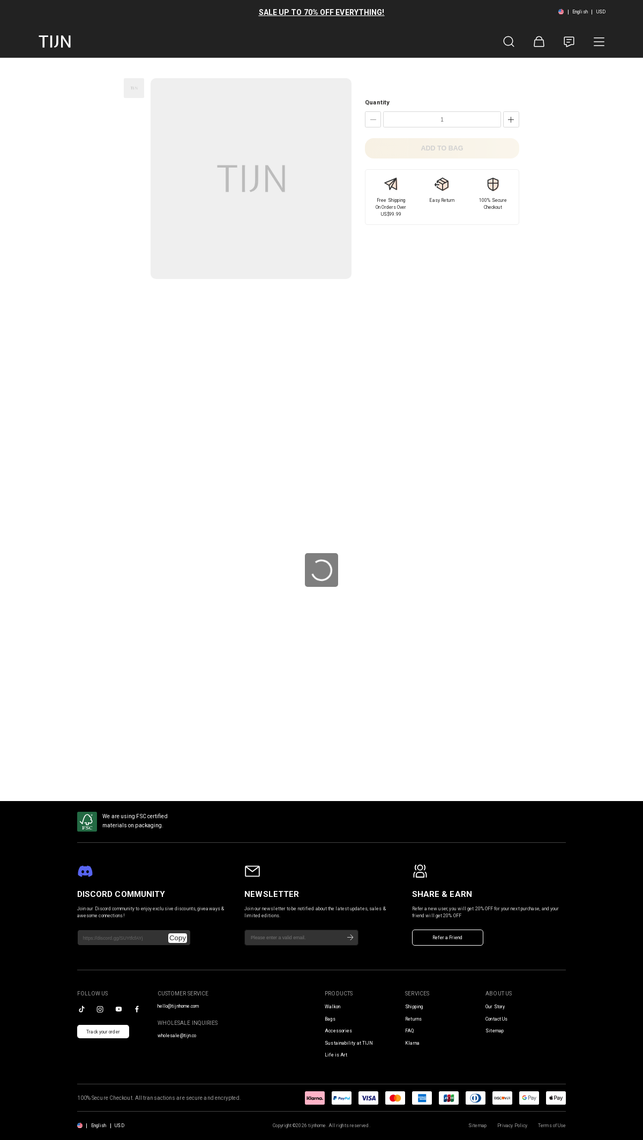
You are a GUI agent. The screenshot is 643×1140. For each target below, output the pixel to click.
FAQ (409, 1030)
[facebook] (137, 1009)
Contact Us (496, 1019)
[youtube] (119, 1009)
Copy (177, 938)
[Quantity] (442, 119)
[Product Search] (509, 41)
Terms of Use (552, 1125)
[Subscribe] (350, 937)
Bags (330, 1019)
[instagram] (100, 1009)
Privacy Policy (512, 1125)
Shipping (414, 1006)
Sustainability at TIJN (349, 1043)
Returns (413, 1019)
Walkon (332, 1006)
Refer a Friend (447, 937)
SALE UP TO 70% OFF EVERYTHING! (322, 12)
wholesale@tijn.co (177, 1035)
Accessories (338, 1030)
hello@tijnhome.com (178, 1006)
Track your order (103, 1032)
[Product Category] (599, 41)
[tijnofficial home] (55, 41)
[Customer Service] (569, 41)
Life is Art (336, 1055)
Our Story (495, 1006)
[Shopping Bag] (539, 41)
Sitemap (494, 1030)
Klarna (412, 1043)
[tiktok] (82, 1009)
